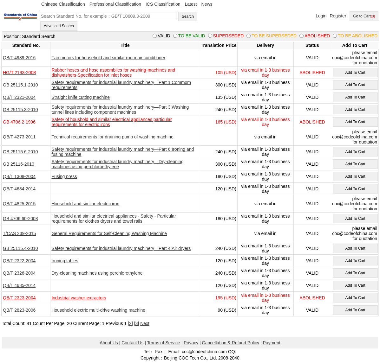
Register (338, 15)
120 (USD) (225, 188)
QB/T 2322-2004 (19, 260)
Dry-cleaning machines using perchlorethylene (96, 273)
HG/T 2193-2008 (19, 72)
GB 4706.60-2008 (20, 218)
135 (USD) (225, 97)
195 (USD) (225, 297)
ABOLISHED (312, 72)
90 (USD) (227, 310)
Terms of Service (163, 342)
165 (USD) (225, 121)
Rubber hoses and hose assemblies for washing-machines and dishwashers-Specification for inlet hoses (113, 72)
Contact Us (132, 342)
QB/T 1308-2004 (19, 176)
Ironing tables (64, 260)
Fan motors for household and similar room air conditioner (108, 57)
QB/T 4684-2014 (19, 188)
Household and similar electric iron (85, 203)
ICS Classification (163, 4)
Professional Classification (115, 4)
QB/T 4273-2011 (19, 136)
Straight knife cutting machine (80, 97)
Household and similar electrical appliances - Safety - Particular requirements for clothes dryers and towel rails (113, 218)
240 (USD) (225, 109)
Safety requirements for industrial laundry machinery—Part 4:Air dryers (121, 248)
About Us (109, 342)
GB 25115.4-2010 (20, 248)
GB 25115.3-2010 (20, 109)
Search (188, 16)
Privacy (191, 342)
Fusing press (64, 176)
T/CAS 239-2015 (19, 233)
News (207, 4)
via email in (265, 57)
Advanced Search (59, 26)
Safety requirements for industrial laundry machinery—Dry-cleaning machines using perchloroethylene (117, 164)
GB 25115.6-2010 (20, 151)
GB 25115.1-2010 (20, 84)
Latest (191, 4)
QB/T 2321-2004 (19, 97)
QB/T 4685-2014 (19, 285)
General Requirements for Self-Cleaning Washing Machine (109, 233)
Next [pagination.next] (144, 323)
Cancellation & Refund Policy (230, 342)
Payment (271, 342)
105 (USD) (225, 72)
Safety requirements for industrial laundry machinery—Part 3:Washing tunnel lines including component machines (120, 110)
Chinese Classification (63, 4)
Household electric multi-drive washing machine (98, 310)
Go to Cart (364, 16)
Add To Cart (355, 72)
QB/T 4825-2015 (19, 203)
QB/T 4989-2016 (19, 57)
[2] (130, 323)
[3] (136, 323)
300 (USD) (225, 84)
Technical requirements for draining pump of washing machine (112, 136)
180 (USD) (225, 176)
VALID (312, 57)
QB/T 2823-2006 (19, 310)
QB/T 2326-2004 (19, 273)
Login (321, 15)
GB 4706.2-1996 (19, 121)
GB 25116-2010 (18, 164)
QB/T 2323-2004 (19, 297)
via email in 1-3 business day (265, 72)
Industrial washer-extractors (78, 297)
